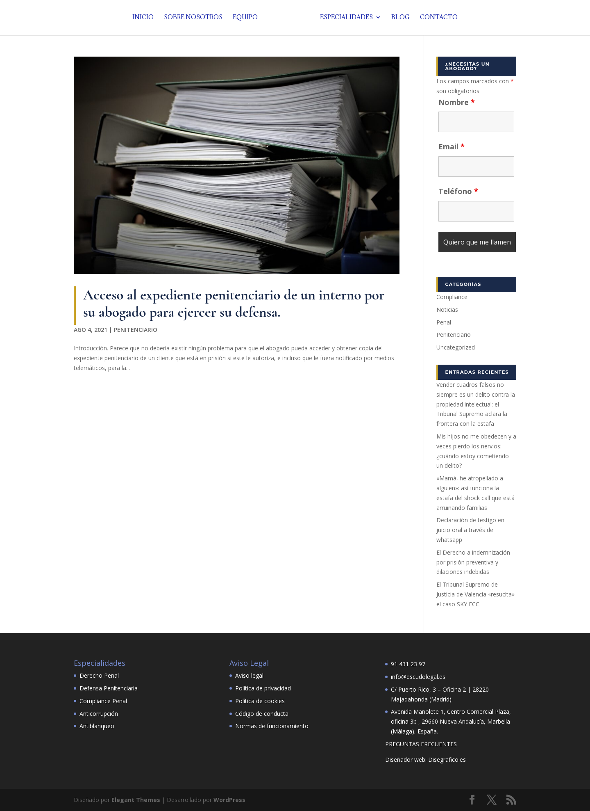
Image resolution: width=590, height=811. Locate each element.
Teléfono (458, 191)
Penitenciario (135, 330)
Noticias (447, 309)
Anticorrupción (98, 713)
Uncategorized (455, 347)
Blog (398, 18)
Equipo (247, 18)
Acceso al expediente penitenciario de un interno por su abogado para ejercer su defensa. (233, 303)
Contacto (437, 18)
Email (451, 146)
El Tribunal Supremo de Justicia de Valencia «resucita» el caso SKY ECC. (475, 594)
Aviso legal (249, 675)
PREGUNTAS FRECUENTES (421, 744)
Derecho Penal (99, 675)
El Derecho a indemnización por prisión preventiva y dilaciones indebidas (473, 562)
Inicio (145, 18)
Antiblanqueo (96, 726)
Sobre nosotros (195, 18)
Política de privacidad (263, 688)
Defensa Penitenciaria (108, 688)
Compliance (451, 297)
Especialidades (344, 18)
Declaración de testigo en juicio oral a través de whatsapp (470, 530)
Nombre (456, 102)
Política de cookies (260, 701)
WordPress (229, 800)
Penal (443, 322)
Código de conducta (261, 713)
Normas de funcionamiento (272, 726)
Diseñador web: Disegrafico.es (425, 759)
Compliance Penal (103, 701)
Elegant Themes (135, 800)
